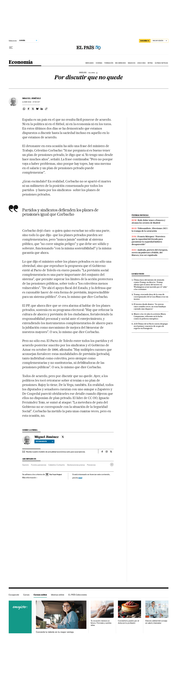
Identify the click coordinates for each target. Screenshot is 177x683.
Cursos (26, 595)
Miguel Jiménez (31, 98)
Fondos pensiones (38, 465)
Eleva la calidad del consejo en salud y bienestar (156, 622)
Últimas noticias (140, 215)
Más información (29, 477)
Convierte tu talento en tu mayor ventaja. (55, 632)
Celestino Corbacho (56, 465)
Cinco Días (141, 63)
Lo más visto (138, 274)
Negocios (131, 63)
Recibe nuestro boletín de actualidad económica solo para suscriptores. (55, 452)
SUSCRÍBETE (144, 41)
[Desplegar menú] (11, 47)
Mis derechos (120, 63)
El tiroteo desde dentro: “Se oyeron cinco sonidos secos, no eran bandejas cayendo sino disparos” (150, 306)
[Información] (97, 73)
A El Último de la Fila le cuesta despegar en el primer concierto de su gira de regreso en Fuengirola (151, 326)
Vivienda (99, 63)
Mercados (89, 63)
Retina (150, 63)
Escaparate (14, 595)
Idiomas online (57, 595)
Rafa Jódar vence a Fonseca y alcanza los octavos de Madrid (148, 221)
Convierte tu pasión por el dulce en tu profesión (128, 622)
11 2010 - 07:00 (31, 102)
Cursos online (40, 595)
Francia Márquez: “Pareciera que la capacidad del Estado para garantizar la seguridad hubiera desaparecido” (148, 240)
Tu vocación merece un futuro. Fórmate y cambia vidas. (101, 623)
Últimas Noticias (161, 63)
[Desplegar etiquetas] (112, 464)
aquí (80, 477)
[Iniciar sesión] (159, 41)
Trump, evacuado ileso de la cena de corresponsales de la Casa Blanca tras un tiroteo (151, 296)
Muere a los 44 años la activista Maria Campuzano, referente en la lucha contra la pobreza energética (150, 316)
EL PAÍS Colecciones (77, 595)
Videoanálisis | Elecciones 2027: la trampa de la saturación (150, 229)
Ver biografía (44, 441)
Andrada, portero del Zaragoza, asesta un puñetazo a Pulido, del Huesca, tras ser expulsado (150, 252)
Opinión (25, 465)
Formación (108, 63)
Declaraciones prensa (76, 465)
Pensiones (91, 465)
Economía (21, 62)
